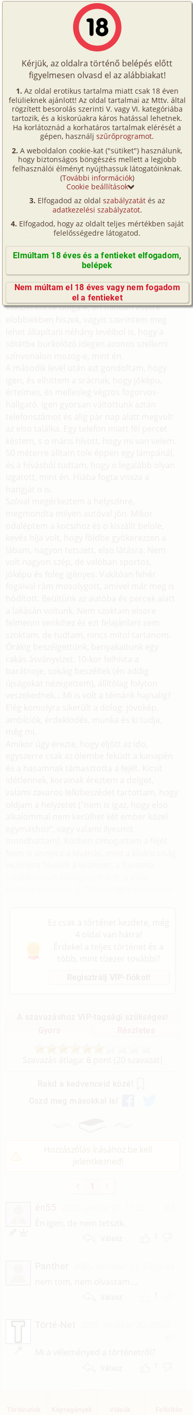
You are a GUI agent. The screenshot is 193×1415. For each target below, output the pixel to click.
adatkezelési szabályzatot (96, 210)
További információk (97, 178)
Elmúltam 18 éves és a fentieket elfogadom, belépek (97, 260)
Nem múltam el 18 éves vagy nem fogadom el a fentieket (97, 292)
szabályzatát (124, 200)
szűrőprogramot (124, 136)
